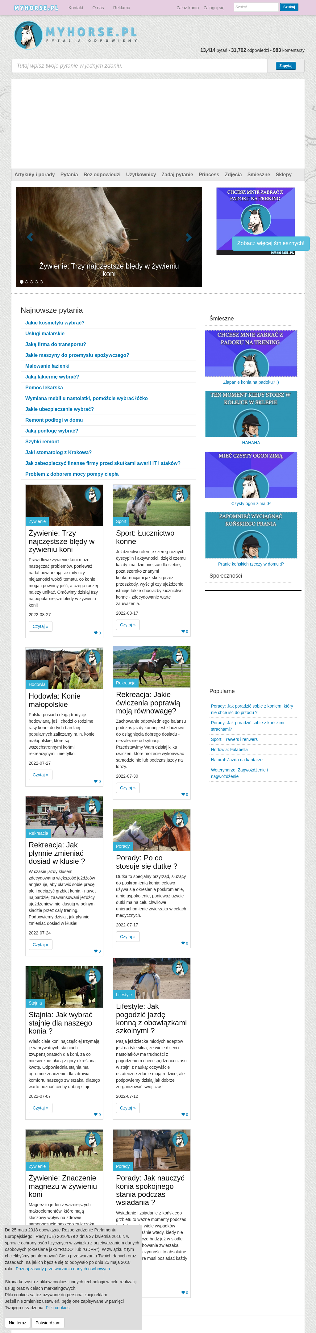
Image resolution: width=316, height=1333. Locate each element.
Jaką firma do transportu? (55, 344)
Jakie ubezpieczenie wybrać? (59, 409)
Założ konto (188, 7)
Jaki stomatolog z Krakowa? (58, 452)
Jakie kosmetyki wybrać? (55, 322)
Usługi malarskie (44, 333)
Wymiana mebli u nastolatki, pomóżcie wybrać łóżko (86, 398)
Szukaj (289, 7)
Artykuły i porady (35, 174)
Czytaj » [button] (40, 626)
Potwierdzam (47, 1322)
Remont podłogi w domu (54, 420)
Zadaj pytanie (177, 174)
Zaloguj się (213, 7)
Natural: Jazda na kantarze (237, 759)
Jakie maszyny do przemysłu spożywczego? (77, 355)
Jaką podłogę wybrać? (51, 430)
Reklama (121, 7)
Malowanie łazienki (47, 366)
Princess (209, 174)
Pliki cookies (57, 1307)
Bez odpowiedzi (102, 174)
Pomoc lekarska (44, 387)
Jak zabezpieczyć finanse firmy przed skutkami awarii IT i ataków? (103, 463)
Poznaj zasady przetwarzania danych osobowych (63, 1268)
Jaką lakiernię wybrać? (52, 376)
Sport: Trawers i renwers (234, 739)
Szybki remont (42, 441)
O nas (98, 7)
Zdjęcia (233, 174)
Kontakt (76, 7)
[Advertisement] (158, 122)
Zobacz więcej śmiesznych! (271, 243)
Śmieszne (258, 174)
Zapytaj (285, 66)
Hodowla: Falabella (229, 749)
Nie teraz (17, 1322)
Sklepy (284, 174)
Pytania (69, 174)
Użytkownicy (141, 174)
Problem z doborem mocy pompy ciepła (71, 474)
